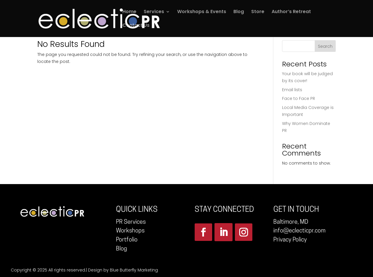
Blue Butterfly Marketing (134, 270)
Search (325, 46)
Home (129, 12)
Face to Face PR (298, 98)
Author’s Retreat (291, 12)
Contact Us (135, 26)
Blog (238, 12)
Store (257, 12)
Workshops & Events (201, 12)
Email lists (292, 90)
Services (154, 12)
